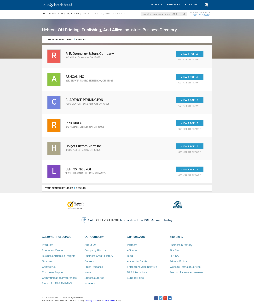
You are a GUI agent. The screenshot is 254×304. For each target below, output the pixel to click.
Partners (132, 244)
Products (47, 244)
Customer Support (53, 272)
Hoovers (90, 283)
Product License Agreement (187, 272)
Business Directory (181, 244)
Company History (95, 250)
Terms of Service (108, 301)
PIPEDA (174, 255)
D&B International (137, 272)
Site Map (175, 250)
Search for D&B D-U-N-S (57, 283)
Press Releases (94, 266)
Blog (130, 255)
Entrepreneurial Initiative (142, 266)
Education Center (52, 250)
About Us (90, 244)
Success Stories (94, 277)
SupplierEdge (135, 277)
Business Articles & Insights (58, 255)
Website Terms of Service (185, 266)
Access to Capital (137, 261)
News (88, 272)
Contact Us (49, 266)
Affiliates (132, 250)
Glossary (47, 261)
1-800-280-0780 (200, 15)
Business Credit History (99, 255)
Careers (89, 261)
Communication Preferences (59, 277)
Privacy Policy (178, 261)
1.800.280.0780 (106, 220)
